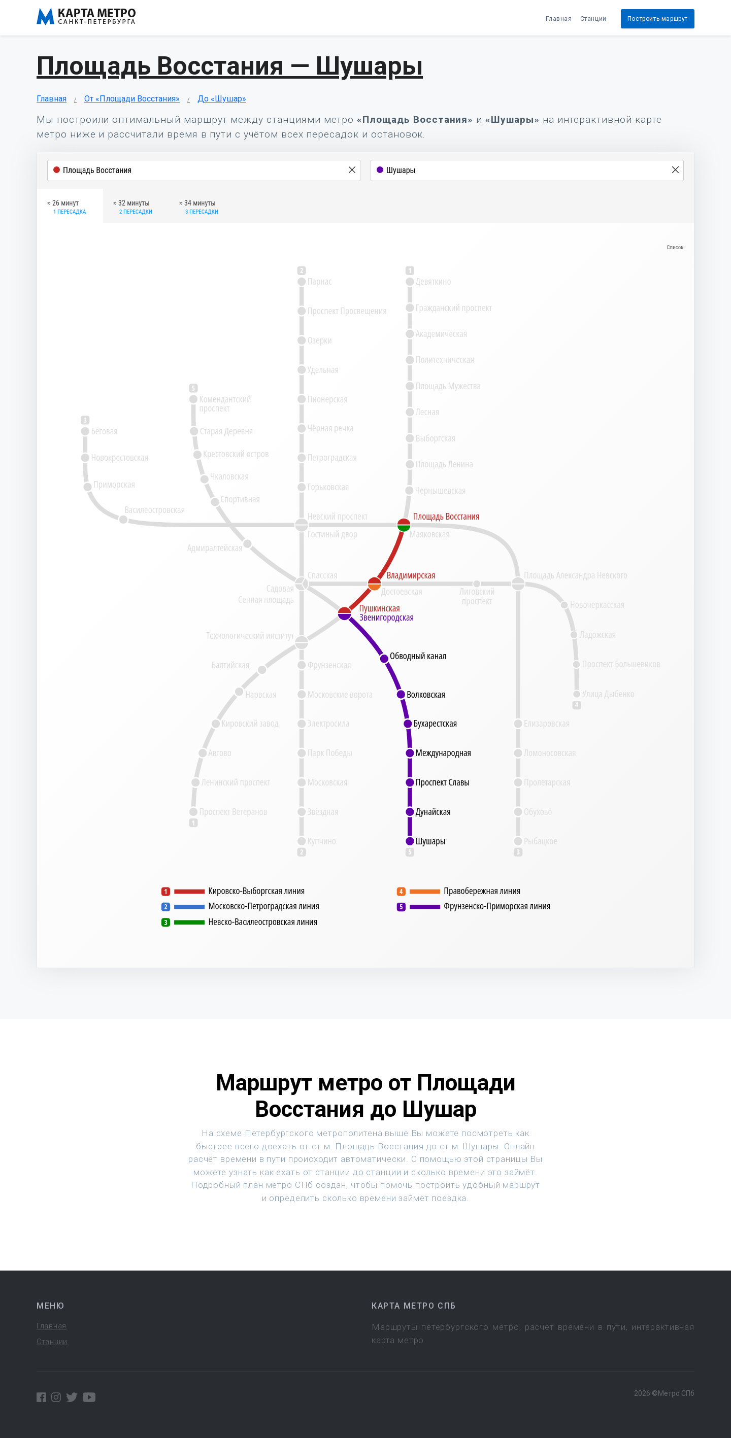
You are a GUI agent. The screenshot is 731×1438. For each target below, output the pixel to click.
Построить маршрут (657, 18)
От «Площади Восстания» (132, 99)
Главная (559, 18)
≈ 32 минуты (132, 207)
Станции (593, 18)
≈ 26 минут (66, 207)
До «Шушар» (221, 99)
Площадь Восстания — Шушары (230, 66)
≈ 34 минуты (198, 207)
